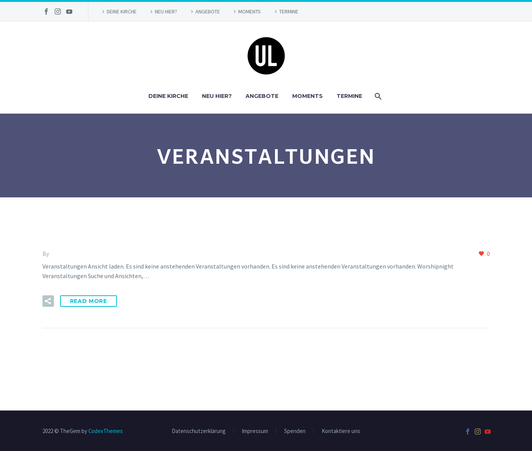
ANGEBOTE (207, 11)
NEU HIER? (166, 11)
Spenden (295, 431)
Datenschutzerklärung (199, 431)
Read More (88, 301)
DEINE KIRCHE (122, 11)
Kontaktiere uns (341, 431)
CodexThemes (105, 431)
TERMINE (288, 11)
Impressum (255, 431)
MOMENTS (249, 11)
